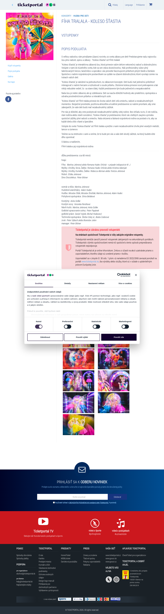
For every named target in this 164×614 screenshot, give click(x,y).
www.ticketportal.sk (90, 261)
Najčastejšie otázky (23, 584)
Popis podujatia (14, 71)
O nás (41, 555)
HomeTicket (65, 555)
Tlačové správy (89, 558)
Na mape (11, 82)
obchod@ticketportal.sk (25, 573)
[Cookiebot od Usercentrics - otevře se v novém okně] (119, 275)
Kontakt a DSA (44, 564)
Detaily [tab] (67, 283)
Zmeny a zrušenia (90, 555)
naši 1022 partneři (41, 296)
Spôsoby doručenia (24, 555)
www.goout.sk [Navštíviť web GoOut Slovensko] (111, 558)
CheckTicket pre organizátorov (134, 555)
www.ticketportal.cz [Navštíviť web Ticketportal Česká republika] (113, 555)
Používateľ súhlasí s (85, 502)
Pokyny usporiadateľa (91, 561)
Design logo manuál (46, 580)
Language (129, 4)
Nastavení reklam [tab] (96, 283)
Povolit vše (119, 337)
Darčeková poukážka (69, 561)
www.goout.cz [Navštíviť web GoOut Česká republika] (111, 561)
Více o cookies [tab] (125, 283)
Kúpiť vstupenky (14, 65)
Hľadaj (113, 4)
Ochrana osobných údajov (46, 576)
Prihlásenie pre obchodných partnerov (48, 585)
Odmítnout (45, 337)
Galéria (10, 76)
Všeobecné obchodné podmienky (47, 569)
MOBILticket (65, 558)
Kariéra (41, 558)
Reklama (86, 564)
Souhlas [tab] (39, 283)
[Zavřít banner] (136, 275)
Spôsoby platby (22, 558)
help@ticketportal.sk (24, 581)
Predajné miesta (45, 561)
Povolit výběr (82, 337)
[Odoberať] (117, 497)
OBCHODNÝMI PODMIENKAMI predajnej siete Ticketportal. (89, 502)
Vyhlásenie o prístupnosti (48, 590)
